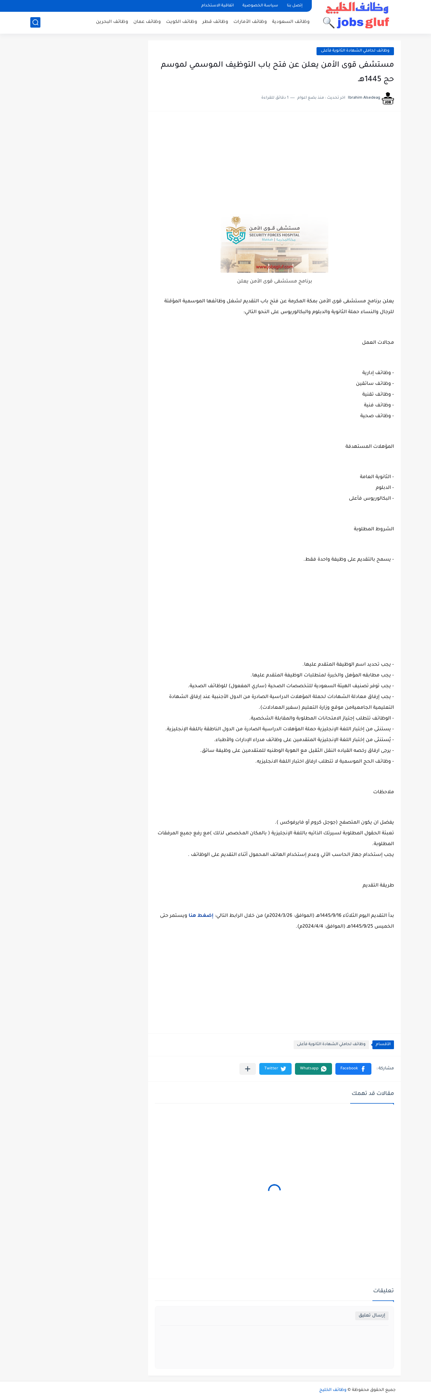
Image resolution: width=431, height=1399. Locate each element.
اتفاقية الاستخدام (217, 6)
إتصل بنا (294, 6)
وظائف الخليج (332, 1390)
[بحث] (35, 22)
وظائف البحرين (112, 22)
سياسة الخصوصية (260, 6)
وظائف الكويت (181, 22)
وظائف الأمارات (250, 22)
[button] (353, 1069)
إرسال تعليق (372, 1315)
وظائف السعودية (291, 22)
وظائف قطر (215, 22)
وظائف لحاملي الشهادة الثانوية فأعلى (355, 51)
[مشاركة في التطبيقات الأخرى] (247, 1069)
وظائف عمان (147, 22)
